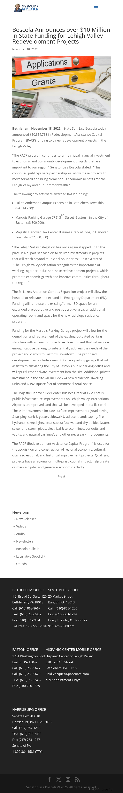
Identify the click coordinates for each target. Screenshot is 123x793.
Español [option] (107, 789)
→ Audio (18, 534)
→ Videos (19, 526)
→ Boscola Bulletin (26, 549)
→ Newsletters (23, 541)
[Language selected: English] (102, 789)
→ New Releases (24, 519)
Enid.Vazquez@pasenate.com (67, 674)
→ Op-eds (19, 564)
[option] (107, 789)
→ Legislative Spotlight (28, 556)
